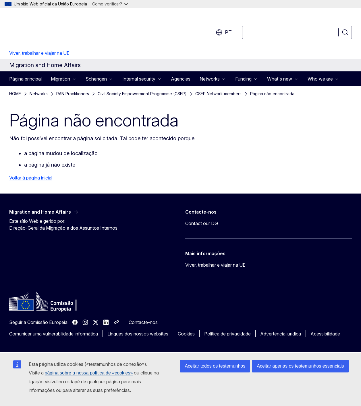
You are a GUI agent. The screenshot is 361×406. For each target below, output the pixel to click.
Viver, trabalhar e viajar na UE (39, 53)
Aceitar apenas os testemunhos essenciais (300, 366)
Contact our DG (201, 223)
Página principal (25, 79)
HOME (15, 93)
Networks (39, 93)
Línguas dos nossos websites (137, 334)
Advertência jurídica (280, 334)
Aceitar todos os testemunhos (215, 366)
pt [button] (224, 32)
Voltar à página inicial (30, 178)
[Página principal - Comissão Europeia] (55, 28)
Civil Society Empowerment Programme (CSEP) (142, 93)
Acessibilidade (325, 334)
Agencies (180, 79)
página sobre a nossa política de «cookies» (89, 372)
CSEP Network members (218, 93)
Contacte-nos (143, 322)
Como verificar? (110, 3)
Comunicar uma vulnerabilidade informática (53, 334)
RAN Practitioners (72, 93)
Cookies (186, 334)
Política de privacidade (227, 334)
